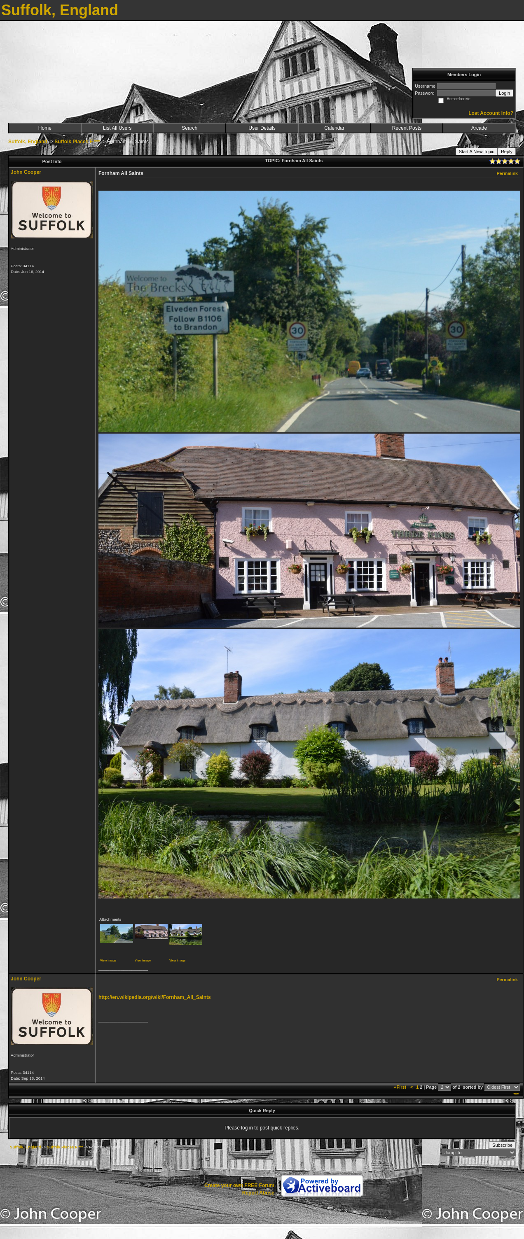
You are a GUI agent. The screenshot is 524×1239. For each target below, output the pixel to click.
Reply (506, 151)
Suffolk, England (27, 142)
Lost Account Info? (490, 113)
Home (44, 128)
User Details (261, 128)
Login (504, 93)
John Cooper (26, 172)
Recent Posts (406, 128)
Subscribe (502, 1145)
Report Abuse (258, 1193)
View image (108, 960)
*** (516, 1094)
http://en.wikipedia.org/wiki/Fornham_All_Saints (154, 997)
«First (400, 1087)
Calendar (334, 128)
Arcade (479, 128)
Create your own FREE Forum (239, 1185)
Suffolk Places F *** (77, 142)
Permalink (507, 173)
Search (189, 128)
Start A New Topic (476, 151)
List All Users (117, 128)
